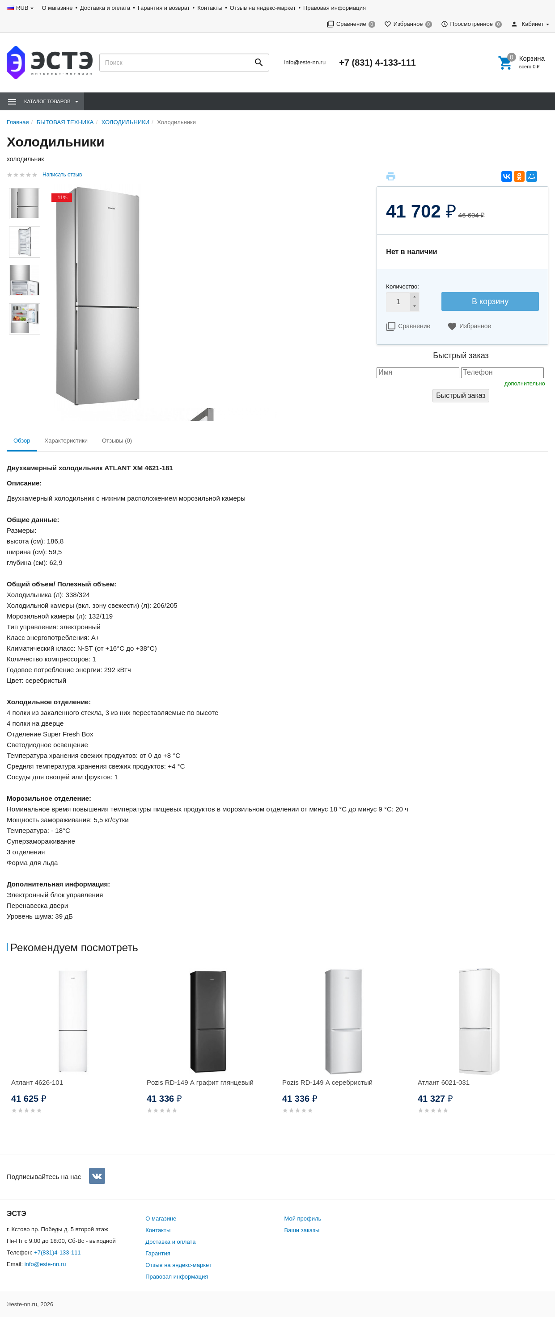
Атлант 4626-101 (37, 1082)
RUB (22, 7)
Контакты (209, 7)
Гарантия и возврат (164, 7)
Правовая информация (334, 7)
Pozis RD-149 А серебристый (327, 1082)
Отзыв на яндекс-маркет (263, 7)
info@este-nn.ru (305, 62)
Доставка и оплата (105, 7)
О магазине (57, 7)
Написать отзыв (62, 174)
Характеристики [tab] (66, 440)
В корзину (490, 301)
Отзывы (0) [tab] (117, 440)
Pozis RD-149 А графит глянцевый (200, 1082)
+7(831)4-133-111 (57, 1252)
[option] (74, 1051)
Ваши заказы (302, 1230)
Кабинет (527, 24)
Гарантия (157, 1253)
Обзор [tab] (21, 440)
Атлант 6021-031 (444, 1082)
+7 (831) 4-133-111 (377, 62)
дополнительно (524, 383)
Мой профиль (303, 1218)
